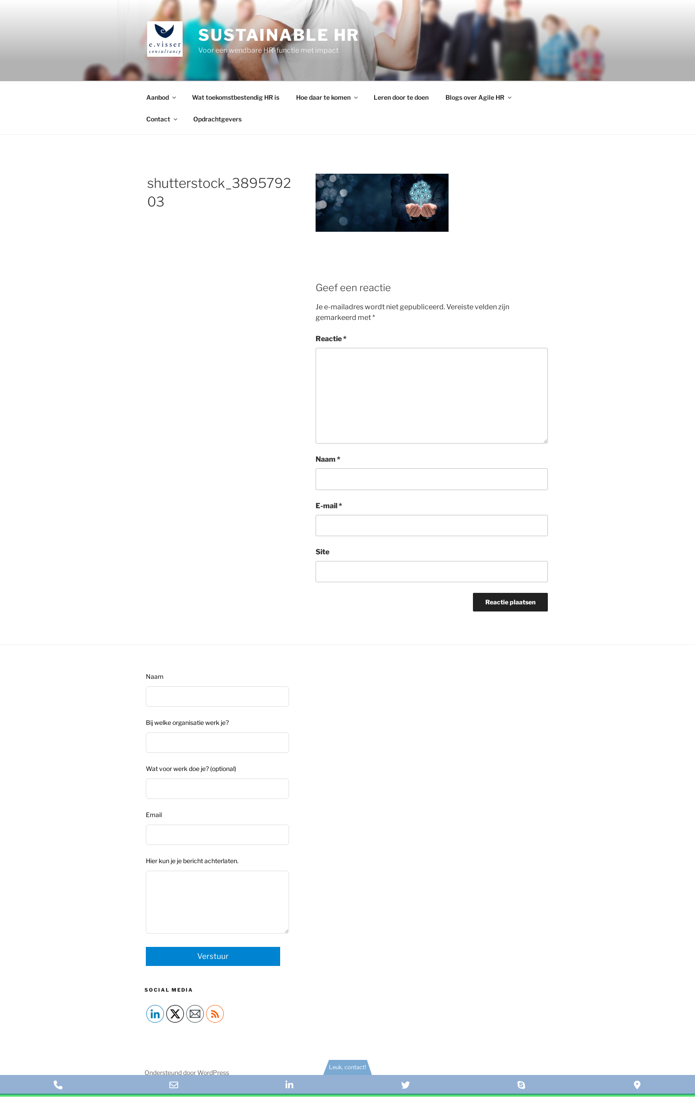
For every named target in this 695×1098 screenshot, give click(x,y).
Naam (328, 459)
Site (322, 552)
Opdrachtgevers (217, 119)
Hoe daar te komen (327, 97)
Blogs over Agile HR (479, 97)
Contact (162, 119)
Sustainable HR (278, 35)
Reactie (331, 339)
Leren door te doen (401, 97)
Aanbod (161, 97)
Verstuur (213, 956)
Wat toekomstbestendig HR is (235, 97)
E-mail (329, 506)
